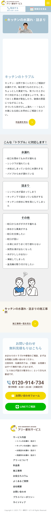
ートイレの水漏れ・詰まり (24, 441)
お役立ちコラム (20, 475)
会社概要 (17, 486)
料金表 (16, 465)
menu (48, 3)
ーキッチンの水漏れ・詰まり (25, 445)
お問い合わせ (19, 491)
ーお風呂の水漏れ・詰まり (24, 450)
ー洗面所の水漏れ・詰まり (24, 455)
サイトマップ (19, 502)
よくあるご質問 (20, 481)
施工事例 (17, 470)
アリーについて (20, 460)
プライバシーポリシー (24, 497)
